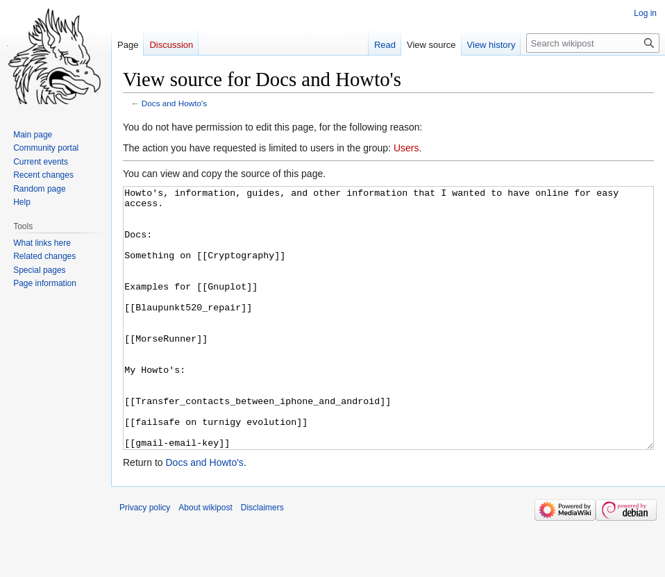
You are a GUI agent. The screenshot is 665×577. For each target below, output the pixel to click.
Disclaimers (262, 560)
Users (406, 147)
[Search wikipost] (592, 43)
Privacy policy (144, 560)
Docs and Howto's (174, 103)
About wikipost (205, 560)
